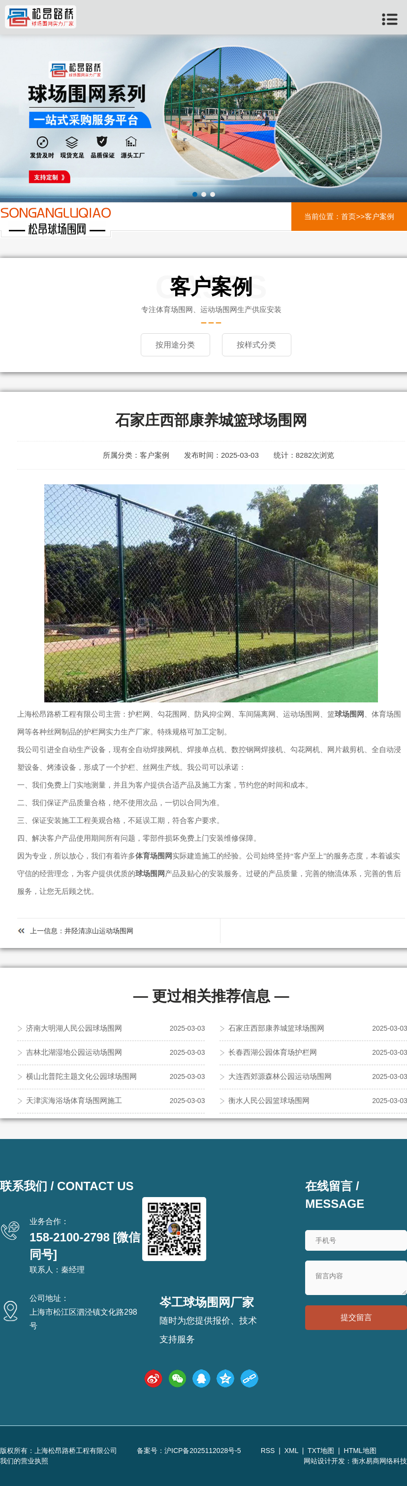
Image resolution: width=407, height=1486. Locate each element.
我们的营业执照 (24, 1461)
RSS (268, 1450)
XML (291, 1450)
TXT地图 (321, 1450)
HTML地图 (360, 1450)
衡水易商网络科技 (379, 1461)
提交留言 (356, 1317)
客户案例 (379, 216)
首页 (348, 216)
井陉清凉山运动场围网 (98, 931)
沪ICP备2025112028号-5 (202, 1450)
